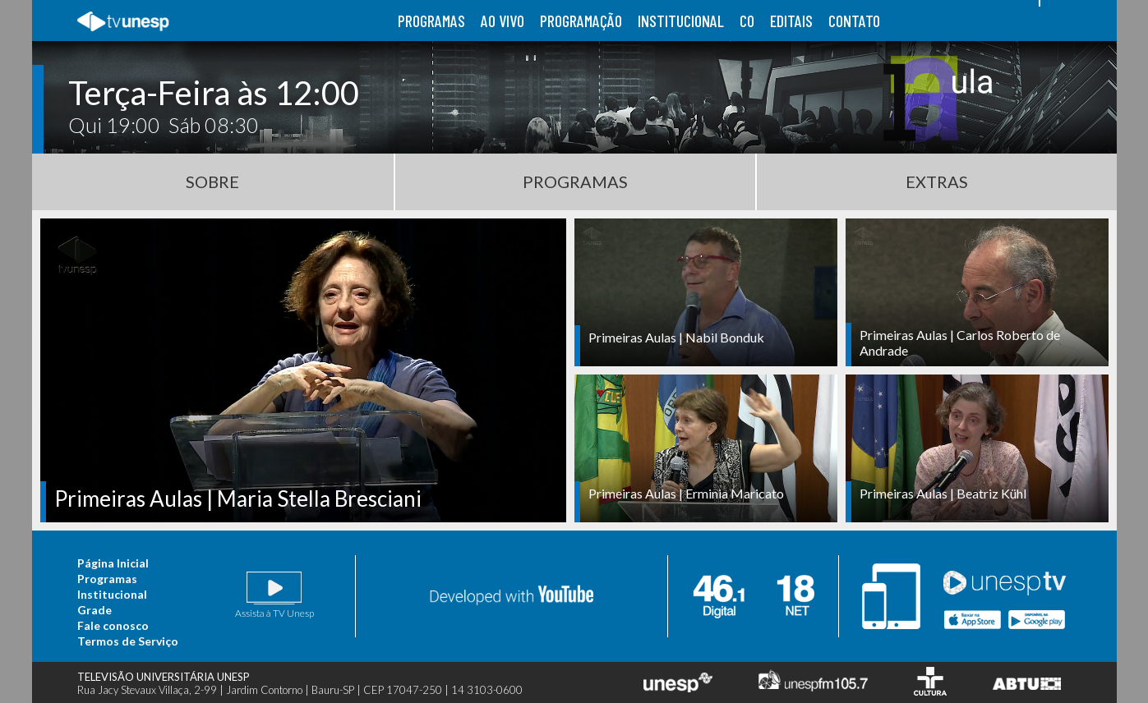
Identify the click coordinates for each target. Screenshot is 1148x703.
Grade (94, 610)
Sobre (212, 181)
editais (791, 20)
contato (854, 20)
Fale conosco (113, 625)
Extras (937, 181)
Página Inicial (113, 563)
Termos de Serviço (127, 641)
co (747, 20)
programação (581, 20)
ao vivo (502, 20)
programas (431, 20)
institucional (681, 20)
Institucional (112, 594)
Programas (575, 181)
